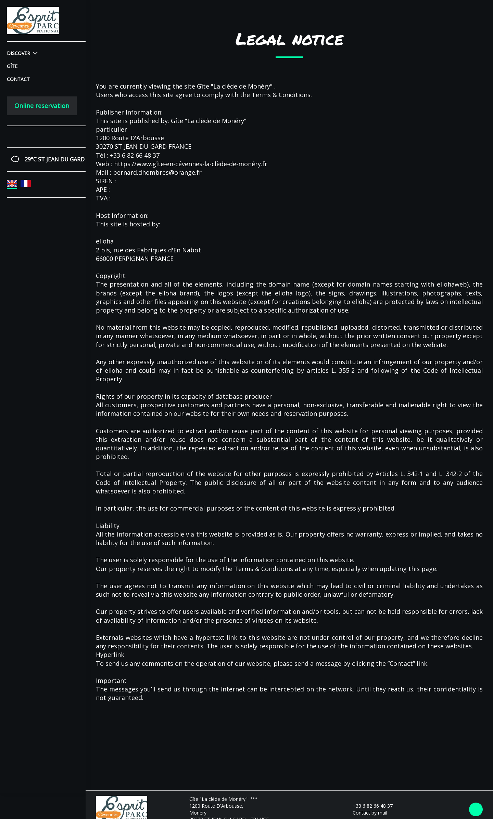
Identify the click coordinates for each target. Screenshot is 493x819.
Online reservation (41, 106)
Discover (22, 53)
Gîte (12, 66)
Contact (18, 79)
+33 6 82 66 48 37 (369, 806)
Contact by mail (366, 812)
